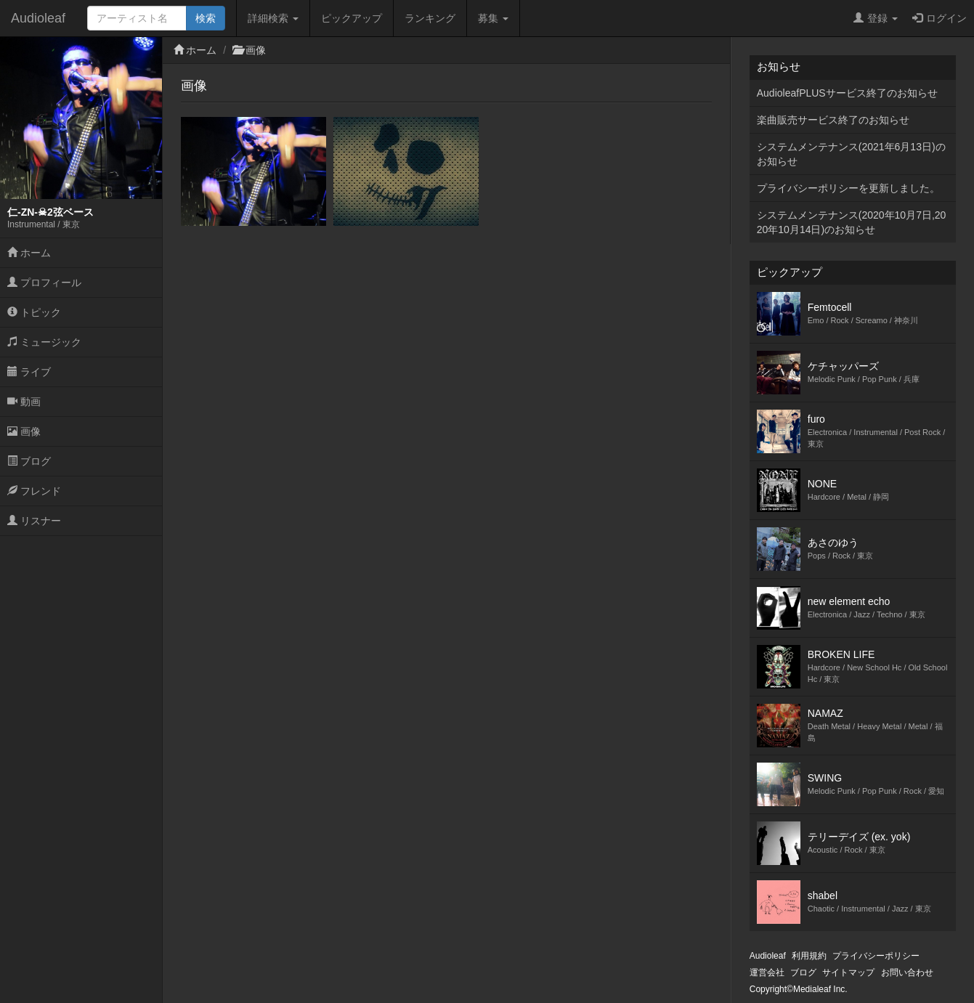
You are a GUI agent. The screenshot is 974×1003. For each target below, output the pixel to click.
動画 (24, 401)
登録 (875, 18)
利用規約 (809, 956)
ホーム (29, 253)
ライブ (29, 372)
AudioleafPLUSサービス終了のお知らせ (847, 93)
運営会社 (767, 972)
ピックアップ (351, 18)
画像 (24, 431)
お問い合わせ (907, 972)
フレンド (34, 491)
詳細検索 (273, 18)
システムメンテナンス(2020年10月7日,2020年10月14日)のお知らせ (851, 222)
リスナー (34, 521)
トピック (34, 312)
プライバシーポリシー (876, 956)
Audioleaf (38, 18)
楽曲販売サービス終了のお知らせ (833, 120)
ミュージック (44, 342)
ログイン (939, 18)
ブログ (29, 461)
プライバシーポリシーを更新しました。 (848, 188)
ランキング (430, 18)
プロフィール (44, 282)
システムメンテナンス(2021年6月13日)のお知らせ (851, 154)
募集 (493, 18)
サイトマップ (848, 972)
